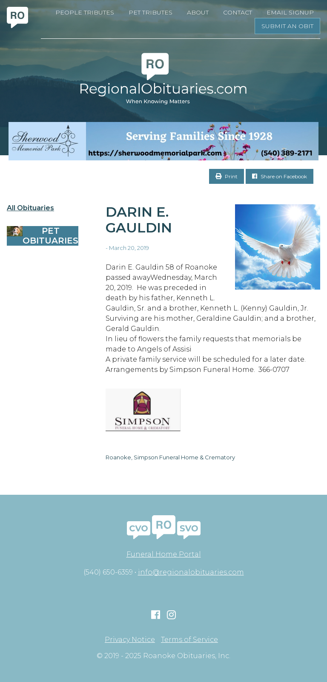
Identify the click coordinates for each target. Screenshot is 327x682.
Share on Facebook (279, 176)
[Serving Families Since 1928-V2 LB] (163, 141)
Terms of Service (189, 640)
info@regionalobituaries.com (191, 572)
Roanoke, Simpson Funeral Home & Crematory (170, 457)
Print (226, 176)
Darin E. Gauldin (139, 219)
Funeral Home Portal (163, 554)
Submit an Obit (287, 26)
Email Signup (290, 12)
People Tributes (84, 12)
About (198, 12)
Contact (237, 12)
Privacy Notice (130, 640)
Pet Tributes (150, 12)
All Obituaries (30, 208)
